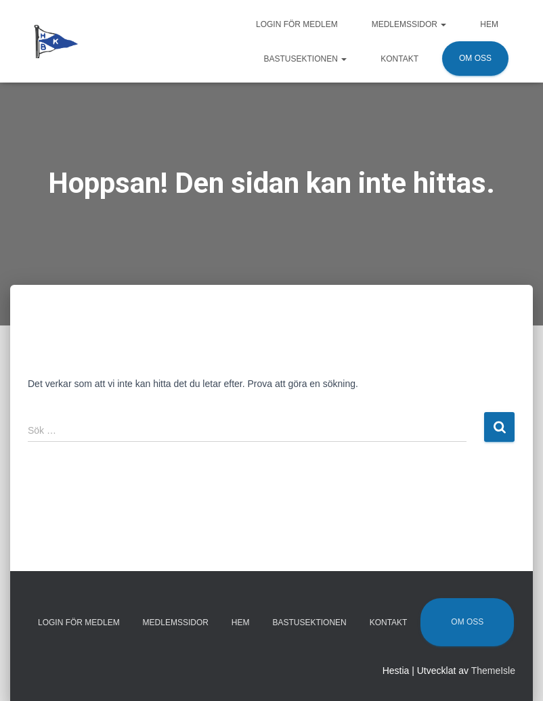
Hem (489, 24)
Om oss (475, 58)
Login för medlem (297, 24)
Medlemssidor (409, 24)
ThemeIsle (493, 670)
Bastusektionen (305, 59)
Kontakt (399, 59)
